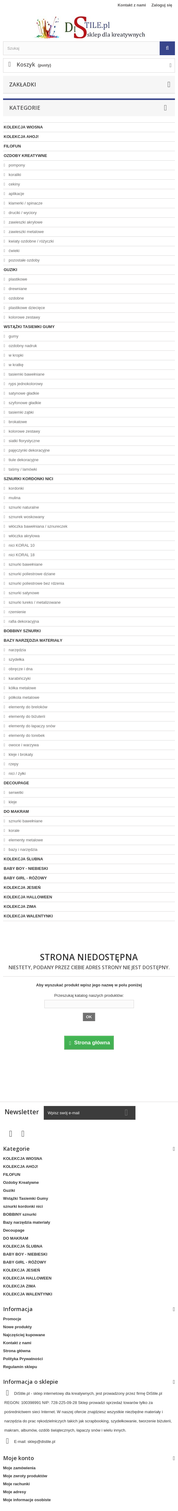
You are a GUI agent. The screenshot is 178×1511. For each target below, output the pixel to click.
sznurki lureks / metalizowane (34, 602)
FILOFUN (12, 146)
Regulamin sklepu (20, 1366)
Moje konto (18, 1458)
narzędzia (17, 650)
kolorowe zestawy (24, 317)
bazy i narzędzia (23, 849)
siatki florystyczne (24, 440)
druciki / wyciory (22, 212)
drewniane (17, 288)
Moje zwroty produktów (25, 1476)
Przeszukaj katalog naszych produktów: (89, 995)
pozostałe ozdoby (24, 260)
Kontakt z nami (132, 5)
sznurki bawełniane (25, 564)
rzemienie (17, 612)
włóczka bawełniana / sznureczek (38, 526)
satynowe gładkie (23, 393)
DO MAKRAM (16, 811)
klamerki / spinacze (25, 203)
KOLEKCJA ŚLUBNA (23, 859)
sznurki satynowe (23, 593)
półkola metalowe (23, 697)
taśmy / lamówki (22, 469)
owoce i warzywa (23, 745)
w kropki (15, 355)
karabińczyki (19, 678)
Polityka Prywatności (23, 1358)
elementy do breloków (27, 707)
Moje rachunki (16, 1484)
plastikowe (17, 279)
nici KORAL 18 (21, 555)
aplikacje (16, 193)
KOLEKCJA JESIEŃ (22, 887)
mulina (14, 497)
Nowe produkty (17, 1327)
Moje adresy (14, 1492)
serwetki (15, 792)
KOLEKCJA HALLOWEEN (28, 897)
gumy (13, 336)
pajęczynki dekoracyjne (29, 450)
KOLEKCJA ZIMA (20, 906)
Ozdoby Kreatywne (25, 155)
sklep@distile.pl (41, 1441)
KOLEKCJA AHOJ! (21, 136)
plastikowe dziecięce (26, 307)
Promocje (12, 1319)
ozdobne (16, 298)
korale (14, 830)
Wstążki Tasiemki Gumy (29, 326)
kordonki (16, 488)
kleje (12, 802)
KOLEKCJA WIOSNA (23, 127)
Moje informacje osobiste (27, 1500)
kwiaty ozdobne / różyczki (31, 241)
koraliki (14, 174)
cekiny (14, 184)
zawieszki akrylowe (25, 222)
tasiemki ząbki (21, 412)
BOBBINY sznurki (22, 631)
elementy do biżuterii (26, 716)
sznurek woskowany (26, 517)
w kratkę (16, 364)
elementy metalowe (25, 840)
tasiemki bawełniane (26, 374)
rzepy (13, 764)
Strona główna (17, 1350)
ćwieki (14, 250)
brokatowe (17, 421)
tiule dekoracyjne (23, 459)
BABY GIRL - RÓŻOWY (25, 878)
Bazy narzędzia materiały (33, 640)
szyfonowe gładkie (24, 402)
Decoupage (16, 783)
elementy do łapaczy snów (31, 726)
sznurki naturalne (23, 507)
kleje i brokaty (20, 754)
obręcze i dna (20, 669)
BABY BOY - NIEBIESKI (26, 868)
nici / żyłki (17, 773)
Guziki (10, 269)
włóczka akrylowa (24, 536)
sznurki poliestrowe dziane (31, 574)
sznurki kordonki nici (28, 478)
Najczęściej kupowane (24, 1335)
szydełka (16, 659)
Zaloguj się (161, 5)
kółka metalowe (22, 688)
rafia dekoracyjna (23, 621)
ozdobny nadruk (22, 345)
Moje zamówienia (19, 1468)
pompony (16, 165)
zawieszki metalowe (26, 231)
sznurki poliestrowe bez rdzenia (36, 583)
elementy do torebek (26, 735)
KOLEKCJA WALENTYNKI (28, 916)
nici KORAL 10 (21, 545)
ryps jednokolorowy (25, 383)
